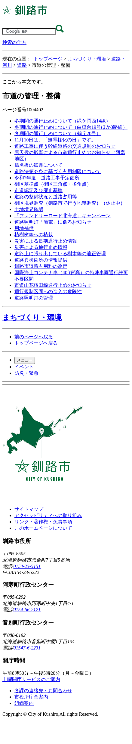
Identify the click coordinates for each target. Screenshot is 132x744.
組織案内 (24, 703)
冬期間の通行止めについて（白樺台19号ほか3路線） (70, 127)
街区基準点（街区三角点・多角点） (52, 184)
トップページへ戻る (36, 343)
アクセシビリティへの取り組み (48, 515)
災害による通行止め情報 (40, 247)
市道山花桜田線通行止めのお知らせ (52, 285)
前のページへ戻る (33, 336)
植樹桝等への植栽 (33, 234)
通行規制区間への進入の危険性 (48, 291)
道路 (22, 65)
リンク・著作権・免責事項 (43, 521)
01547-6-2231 (27, 647)
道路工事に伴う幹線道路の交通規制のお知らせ (64, 146)
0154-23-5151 (27, 566)
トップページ (48, 58)
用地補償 (24, 228)
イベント (24, 366)
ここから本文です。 (24, 81)
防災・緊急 (26, 373)
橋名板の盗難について (38, 165)
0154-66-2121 (27, 609)
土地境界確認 (28, 209)
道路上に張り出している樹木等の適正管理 (60, 253)
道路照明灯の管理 (33, 297)
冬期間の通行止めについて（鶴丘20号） (57, 133)
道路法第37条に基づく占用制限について (57, 171)
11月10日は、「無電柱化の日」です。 (55, 139)
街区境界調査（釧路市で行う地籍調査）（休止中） (69, 203)
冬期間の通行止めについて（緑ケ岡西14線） (62, 120)
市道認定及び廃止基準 (38, 190)
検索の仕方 (14, 42)
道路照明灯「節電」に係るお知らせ (52, 222)
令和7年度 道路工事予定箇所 (46, 177)
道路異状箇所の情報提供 (40, 259)
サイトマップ (28, 509)
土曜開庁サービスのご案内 (31, 679)
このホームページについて (43, 528)
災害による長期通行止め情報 (45, 240)
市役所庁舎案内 (31, 696)
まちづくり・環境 (87, 58)
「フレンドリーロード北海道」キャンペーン (62, 215)
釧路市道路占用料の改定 (40, 266)
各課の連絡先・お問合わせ (43, 690)
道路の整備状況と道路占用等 (45, 196)
